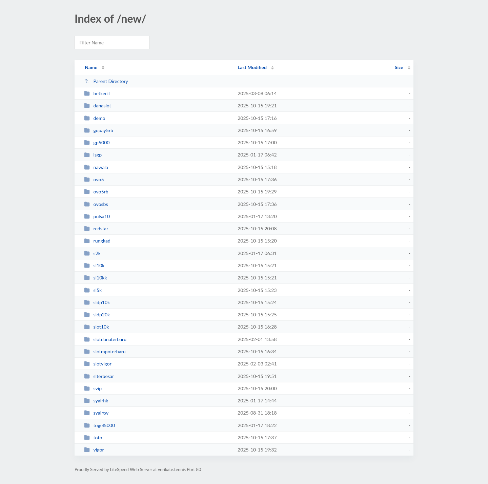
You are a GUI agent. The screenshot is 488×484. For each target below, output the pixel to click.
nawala (96, 167)
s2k (92, 253)
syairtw (96, 413)
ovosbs (96, 204)
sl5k (93, 290)
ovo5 (94, 179)
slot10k (96, 327)
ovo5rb (96, 191)
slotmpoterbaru (105, 351)
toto (93, 437)
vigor (94, 450)
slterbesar (99, 376)
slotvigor (97, 363)
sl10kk (95, 277)
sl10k (94, 265)
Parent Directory (106, 81)
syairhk (96, 400)
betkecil (96, 93)
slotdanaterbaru (105, 339)
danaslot (97, 105)
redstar (96, 228)
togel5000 (99, 425)
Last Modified (252, 67)
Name (91, 67)
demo (94, 118)
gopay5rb (98, 130)
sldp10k (97, 302)
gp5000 (96, 142)
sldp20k (97, 314)
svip (93, 388)
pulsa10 (97, 216)
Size (399, 67)
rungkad (97, 241)
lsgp (93, 154)
